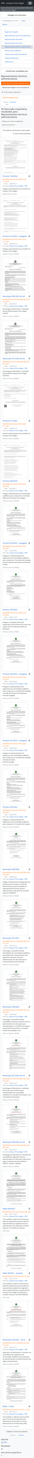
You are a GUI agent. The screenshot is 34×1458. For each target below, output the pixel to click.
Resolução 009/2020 (11, 869)
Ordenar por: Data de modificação (12, 121)
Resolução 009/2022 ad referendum (15, 1142)
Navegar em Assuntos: (17, 15)
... (5, 28)
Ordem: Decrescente (8, 125)
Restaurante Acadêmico (13, 51)
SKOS (4, 1442)
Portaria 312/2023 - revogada (15, 236)
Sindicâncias (9, 62)
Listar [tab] (23, 21)
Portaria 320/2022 (10, 807)
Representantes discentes (14, 39)
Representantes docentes (13, 43)
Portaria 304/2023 (10, 481)
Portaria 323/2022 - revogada (15, 543)
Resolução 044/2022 (11, 1007)
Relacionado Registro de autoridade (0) (15, 87)
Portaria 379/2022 (10, 610)
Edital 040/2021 (9, 1209)
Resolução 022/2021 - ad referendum (15, 1340)
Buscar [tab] (5, 24)
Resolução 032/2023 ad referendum (15, 296)
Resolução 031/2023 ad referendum (15, 358)
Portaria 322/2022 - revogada (15, 674)
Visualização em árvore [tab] (10, 21)
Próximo (21, 1435)
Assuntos (13, 102)
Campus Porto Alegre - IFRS (18, 186)
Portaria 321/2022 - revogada (15, 740)
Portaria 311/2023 (10, 421)
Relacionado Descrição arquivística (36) (15, 83)
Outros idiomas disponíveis (11, 92)
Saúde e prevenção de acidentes (16, 54)
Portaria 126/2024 (10, 176)
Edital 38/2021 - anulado (13, 1273)
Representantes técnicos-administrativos (19, 47)
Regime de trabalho (11, 32)
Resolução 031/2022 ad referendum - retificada (15, 1075)
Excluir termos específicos (22, 133)
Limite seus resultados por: (17, 71)
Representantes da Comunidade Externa (19, 36)
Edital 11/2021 (8, 1406)
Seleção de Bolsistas (12, 58)
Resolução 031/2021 (11, 938)
